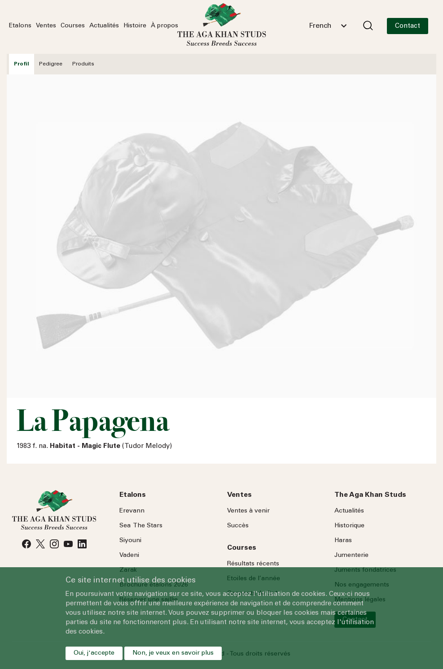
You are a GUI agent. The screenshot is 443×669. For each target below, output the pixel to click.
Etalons (20, 26)
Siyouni (130, 541)
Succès (238, 526)
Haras (343, 541)
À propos (164, 26)
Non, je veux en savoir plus (173, 653)
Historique (349, 526)
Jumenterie (351, 555)
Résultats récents (253, 564)
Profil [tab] (21, 64)
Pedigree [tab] (50, 64)
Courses (73, 26)
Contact (407, 26)
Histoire (134, 26)
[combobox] (327, 26)
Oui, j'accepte (94, 653)
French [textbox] (320, 26)
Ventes (46, 26)
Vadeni (129, 555)
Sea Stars (140, 526)
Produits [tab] (83, 64)
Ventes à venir (248, 511)
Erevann (132, 511)
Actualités (104, 26)
